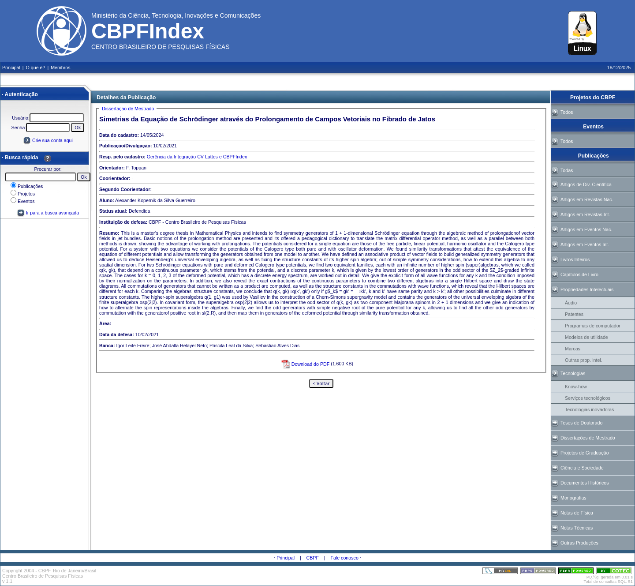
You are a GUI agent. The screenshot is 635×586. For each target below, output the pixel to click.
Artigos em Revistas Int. (585, 214)
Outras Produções (579, 542)
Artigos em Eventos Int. (584, 244)
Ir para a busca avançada (48, 212)
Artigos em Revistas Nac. (586, 199)
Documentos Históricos (584, 482)
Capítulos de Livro (579, 274)
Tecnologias (572, 373)
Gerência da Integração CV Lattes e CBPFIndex (197, 156)
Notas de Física (576, 512)
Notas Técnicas (576, 527)
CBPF (312, 557)
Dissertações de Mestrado (587, 437)
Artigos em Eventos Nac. (586, 229)
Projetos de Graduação (584, 452)
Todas (566, 170)
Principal (285, 557)
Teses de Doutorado (581, 422)
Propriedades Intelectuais (586, 289)
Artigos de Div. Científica (586, 184)
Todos (566, 112)
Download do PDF (304, 364)
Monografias (573, 497)
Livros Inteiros (575, 259)
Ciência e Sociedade (582, 467)
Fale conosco (344, 557)
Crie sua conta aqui (52, 140)
